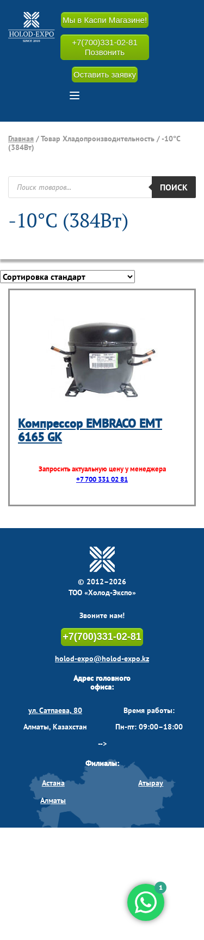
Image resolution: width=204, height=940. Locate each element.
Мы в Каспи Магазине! (105, 20)
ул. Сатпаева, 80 (55, 710)
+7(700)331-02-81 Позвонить (105, 47)
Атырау (150, 783)
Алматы (53, 800)
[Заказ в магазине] (67, 276)
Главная (21, 138)
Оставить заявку (104, 74)
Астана (53, 783)
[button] (74, 95)
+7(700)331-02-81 (102, 636)
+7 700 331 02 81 (102, 479)
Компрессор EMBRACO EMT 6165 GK (90, 430)
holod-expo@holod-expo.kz (102, 658)
